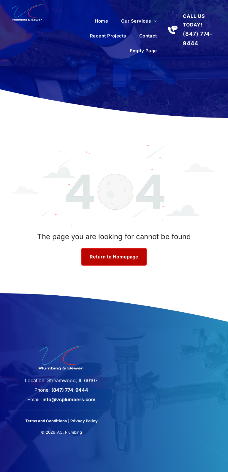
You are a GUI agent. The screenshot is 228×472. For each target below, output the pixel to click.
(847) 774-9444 (69, 390)
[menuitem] (101, 21)
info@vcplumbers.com (69, 399)
